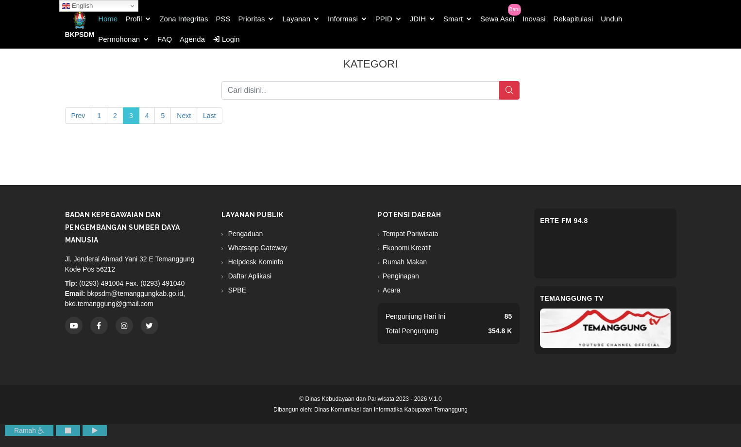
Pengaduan (244, 234)
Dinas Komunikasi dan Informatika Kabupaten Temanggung (391, 409)
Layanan (296, 19)
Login (226, 39)
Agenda (192, 39)
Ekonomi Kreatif (407, 248)
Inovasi (534, 19)
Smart (453, 19)
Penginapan (401, 276)
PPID (383, 19)
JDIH (418, 19)
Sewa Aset (497, 19)
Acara (392, 290)
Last (209, 116)
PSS (223, 19)
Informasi (343, 19)
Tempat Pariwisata (410, 234)
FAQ (164, 39)
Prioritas (251, 19)
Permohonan (119, 39)
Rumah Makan (405, 262)
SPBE (236, 290)
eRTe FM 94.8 (564, 220)
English (77, 6)
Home (108, 19)
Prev (78, 116)
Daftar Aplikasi (248, 276)
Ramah (29, 430)
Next (184, 116)
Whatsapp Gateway (256, 248)
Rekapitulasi (573, 19)
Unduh (611, 19)
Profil (133, 19)
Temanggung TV (572, 298)
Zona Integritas (183, 19)
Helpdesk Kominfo (255, 262)
